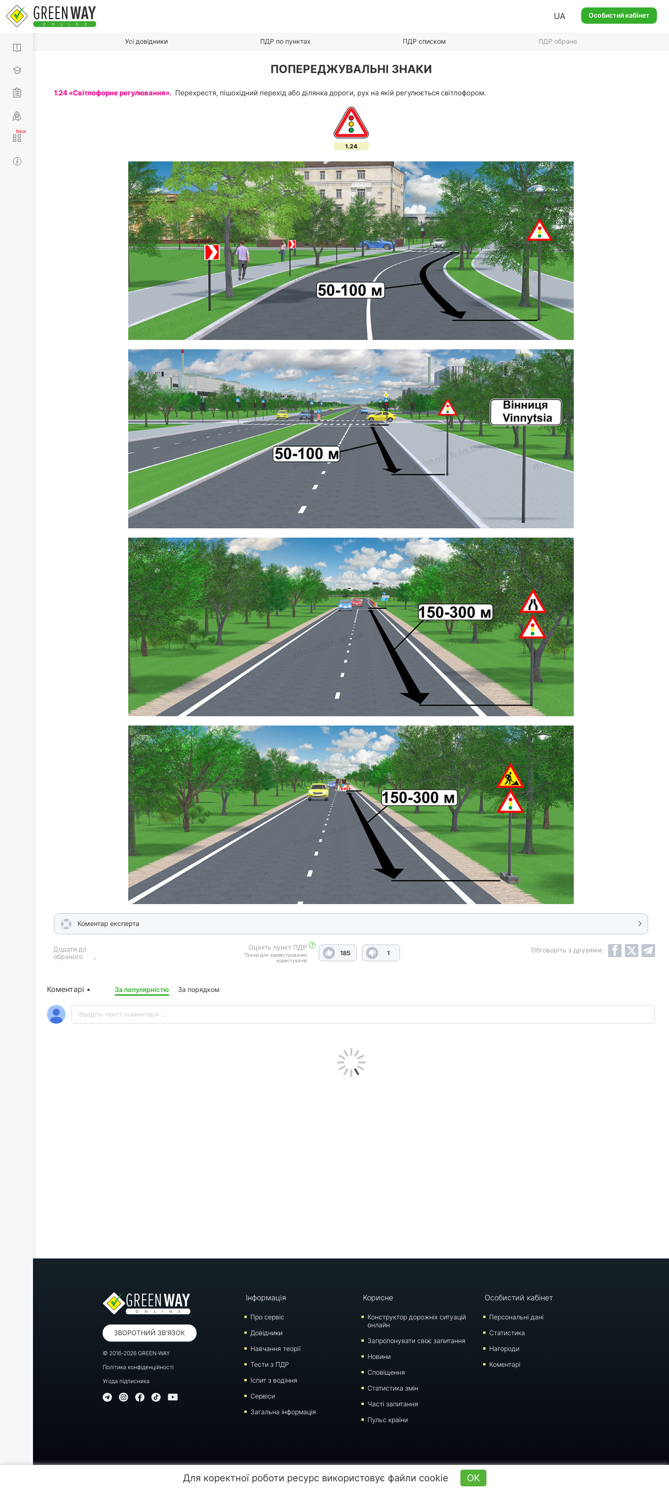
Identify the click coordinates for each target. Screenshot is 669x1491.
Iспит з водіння (273, 1380)
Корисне (378, 1297)
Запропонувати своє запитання (416, 1341)
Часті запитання (392, 1404)
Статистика (507, 1333)
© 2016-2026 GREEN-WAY (136, 1353)
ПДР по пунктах (285, 41)
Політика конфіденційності (138, 1367)
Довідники (266, 1333)
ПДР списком (424, 41)
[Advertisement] (351, 1165)
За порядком (199, 989)
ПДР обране (557, 41)
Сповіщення (386, 1372)
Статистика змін (392, 1388)
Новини (379, 1356)
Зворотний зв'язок (149, 1333)
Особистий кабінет (619, 15)
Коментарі (504, 1364)
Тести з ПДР (269, 1364)
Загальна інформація (283, 1412)
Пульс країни (387, 1420)
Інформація (266, 1297)
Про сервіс (267, 1317)
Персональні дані (516, 1317)
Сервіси (262, 1396)
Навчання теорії (275, 1348)
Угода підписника (126, 1381)
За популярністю (142, 989)
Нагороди (504, 1348)
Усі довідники (146, 41)
